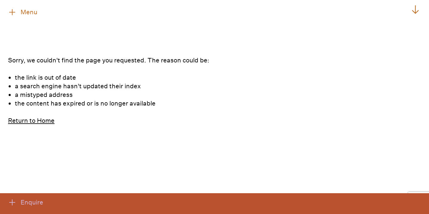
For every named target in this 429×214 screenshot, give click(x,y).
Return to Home (31, 120)
